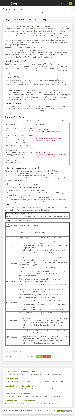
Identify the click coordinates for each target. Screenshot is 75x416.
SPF (26, 29)
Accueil (4, 12)
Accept (60, 411)
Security (23, 12)
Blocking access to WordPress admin (21, 401)
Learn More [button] (67, 411)
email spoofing (59, 29)
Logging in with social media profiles (20, 386)
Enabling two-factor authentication (20, 371)
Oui (39, 357)
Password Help (11, 379)
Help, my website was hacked (17, 393)
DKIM (33, 29)
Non (47, 357)
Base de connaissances (13, 12)
